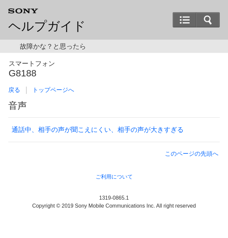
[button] (184, 20)
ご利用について (114, 176)
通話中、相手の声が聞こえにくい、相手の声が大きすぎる (98, 129)
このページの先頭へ (191, 153)
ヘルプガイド (47, 26)
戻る (14, 90)
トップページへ (53, 90)
